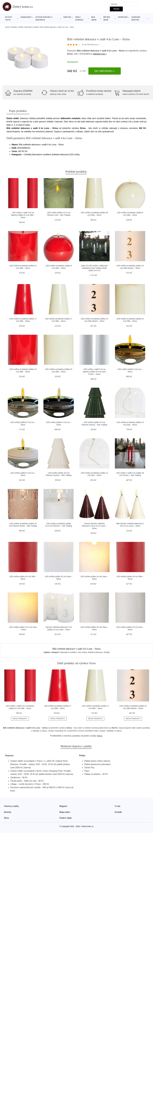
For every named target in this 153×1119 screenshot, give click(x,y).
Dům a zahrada (79, 18)
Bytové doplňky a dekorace (44, 18)
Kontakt (118, 812)
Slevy (6, 818)
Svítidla (20, 27)
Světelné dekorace (95, 652)
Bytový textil (8, 18)
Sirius (99, 736)
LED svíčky (82, 652)
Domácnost (26, 17)
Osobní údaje (65, 818)
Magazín (63, 806)
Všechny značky (11, 806)
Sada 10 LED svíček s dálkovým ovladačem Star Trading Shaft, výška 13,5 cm (94, 268)
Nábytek (67, 17)
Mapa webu (64, 812)
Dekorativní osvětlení (32, 27)
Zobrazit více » (100, 54)
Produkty (14, 27)
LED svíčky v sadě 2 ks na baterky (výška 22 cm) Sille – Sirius (23, 215)
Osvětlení (122, 17)
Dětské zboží (106, 18)
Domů (7, 27)
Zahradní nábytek (135, 18)
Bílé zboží (93, 18)
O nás (117, 806)
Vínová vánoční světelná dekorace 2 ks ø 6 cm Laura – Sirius (94, 526)
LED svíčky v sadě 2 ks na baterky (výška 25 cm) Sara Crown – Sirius (94, 371)
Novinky (7, 812)
